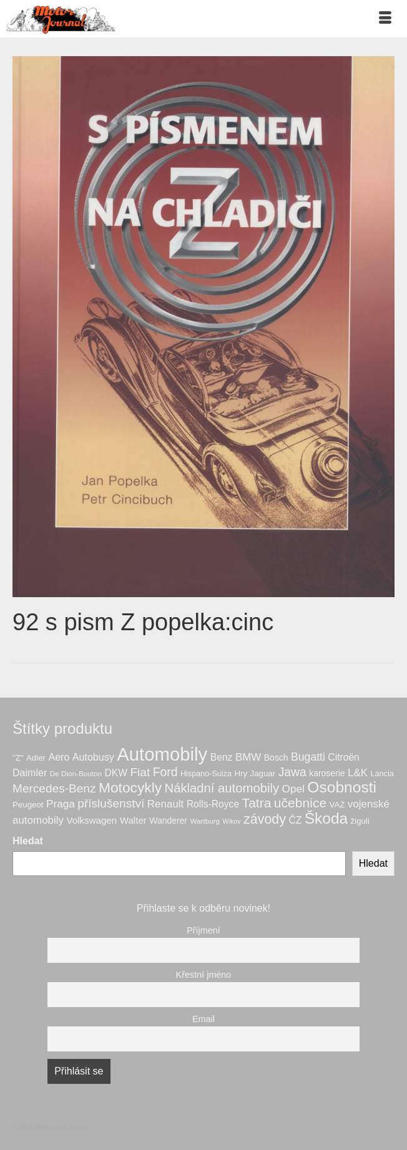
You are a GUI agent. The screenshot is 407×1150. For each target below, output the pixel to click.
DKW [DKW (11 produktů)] (115, 772)
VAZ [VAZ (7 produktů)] (337, 804)
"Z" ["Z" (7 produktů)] (18, 758)
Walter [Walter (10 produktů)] (133, 820)
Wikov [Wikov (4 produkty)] (232, 821)
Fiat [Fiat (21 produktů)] (140, 772)
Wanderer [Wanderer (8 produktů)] (168, 821)
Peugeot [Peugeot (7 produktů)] (27, 804)
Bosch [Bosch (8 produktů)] (276, 758)
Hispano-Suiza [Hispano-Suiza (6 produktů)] (206, 773)
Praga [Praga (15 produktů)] (60, 803)
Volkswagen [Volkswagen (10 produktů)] (92, 820)
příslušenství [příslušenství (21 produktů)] (110, 803)
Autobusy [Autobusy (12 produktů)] (93, 757)
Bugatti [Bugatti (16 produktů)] (308, 757)
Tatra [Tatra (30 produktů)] (257, 803)
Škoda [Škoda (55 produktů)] (326, 818)
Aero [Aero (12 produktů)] (58, 757)
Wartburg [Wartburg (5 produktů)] (205, 821)
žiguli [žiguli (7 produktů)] (360, 821)
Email (203, 1019)
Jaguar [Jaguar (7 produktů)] (263, 773)
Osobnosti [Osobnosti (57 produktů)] (341, 787)
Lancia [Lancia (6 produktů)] (382, 773)
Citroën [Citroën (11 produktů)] (343, 757)
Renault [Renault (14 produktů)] (165, 804)
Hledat (27, 841)
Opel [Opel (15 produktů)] (293, 788)
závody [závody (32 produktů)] (264, 819)
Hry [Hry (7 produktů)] (240, 773)
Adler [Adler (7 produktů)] (36, 758)
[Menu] (385, 18)
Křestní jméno (204, 975)
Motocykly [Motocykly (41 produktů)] (130, 787)
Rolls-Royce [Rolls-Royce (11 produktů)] (213, 804)
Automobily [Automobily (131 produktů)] (162, 754)
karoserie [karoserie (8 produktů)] (327, 773)
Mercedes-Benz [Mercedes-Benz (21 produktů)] (54, 788)
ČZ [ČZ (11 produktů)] (295, 820)
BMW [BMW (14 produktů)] (248, 757)
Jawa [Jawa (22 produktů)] (292, 772)
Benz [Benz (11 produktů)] (221, 757)
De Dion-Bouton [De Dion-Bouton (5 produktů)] (76, 773)
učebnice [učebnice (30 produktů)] (300, 803)
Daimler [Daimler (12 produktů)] (29, 772)
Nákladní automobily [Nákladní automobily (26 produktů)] (222, 788)
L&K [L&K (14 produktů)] (358, 773)
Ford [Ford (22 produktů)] (165, 772)
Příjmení (203, 930)
